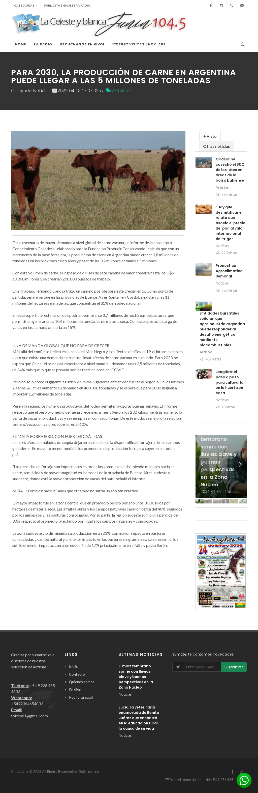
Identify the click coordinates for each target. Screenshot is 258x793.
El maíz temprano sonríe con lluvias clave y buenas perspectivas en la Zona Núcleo (136, 677)
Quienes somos (81, 681)
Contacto (77, 674)
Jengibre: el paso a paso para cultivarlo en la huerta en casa (229, 382)
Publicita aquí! (81, 697)
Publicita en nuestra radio (67, 5)
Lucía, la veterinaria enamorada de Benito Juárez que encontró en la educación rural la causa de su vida (139, 718)
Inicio (73, 666)
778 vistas (118, 90)
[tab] (210, 136)
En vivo (75, 689)
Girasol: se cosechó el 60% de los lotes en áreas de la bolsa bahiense (230, 170)
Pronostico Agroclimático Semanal (229, 271)
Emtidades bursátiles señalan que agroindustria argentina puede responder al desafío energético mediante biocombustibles (222, 329)
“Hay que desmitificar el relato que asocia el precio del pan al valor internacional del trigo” (230, 223)
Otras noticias (216, 146)
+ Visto (210, 136)
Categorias (26, 5)
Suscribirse (234, 666)
